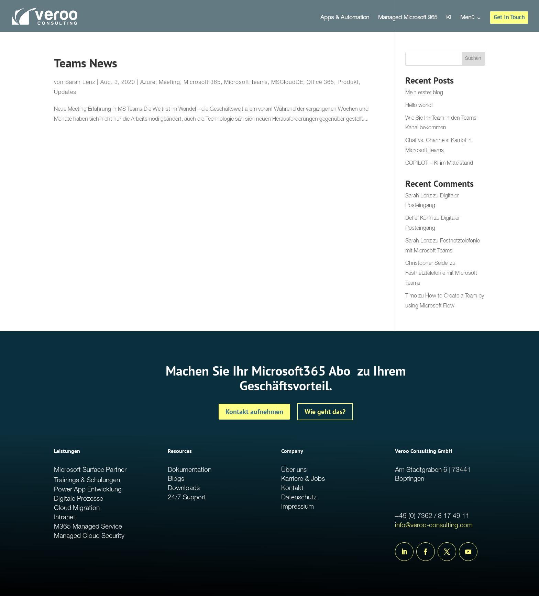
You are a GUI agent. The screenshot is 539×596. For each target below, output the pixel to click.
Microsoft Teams (246, 83)
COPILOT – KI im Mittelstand (439, 163)
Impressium (297, 507)
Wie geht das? (325, 411)
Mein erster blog (424, 93)
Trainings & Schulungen (87, 480)
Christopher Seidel (427, 264)
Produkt (348, 83)
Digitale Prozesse (78, 499)
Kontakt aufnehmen (254, 411)
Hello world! (419, 106)
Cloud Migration (77, 508)
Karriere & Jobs (303, 479)
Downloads (184, 488)
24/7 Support (187, 498)
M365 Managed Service (88, 527)
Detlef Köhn (419, 218)
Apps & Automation (344, 18)
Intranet (64, 517)
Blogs (176, 479)
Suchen (473, 58)
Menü (467, 18)
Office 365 (320, 83)
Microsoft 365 (202, 83)
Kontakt (292, 488)
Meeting (169, 83)
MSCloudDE (287, 83)
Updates (65, 93)
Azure (147, 83)
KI (448, 18)
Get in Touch (509, 17)
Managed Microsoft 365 (407, 18)
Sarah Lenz (80, 83)
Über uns (294, 470)
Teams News (85, 63)
